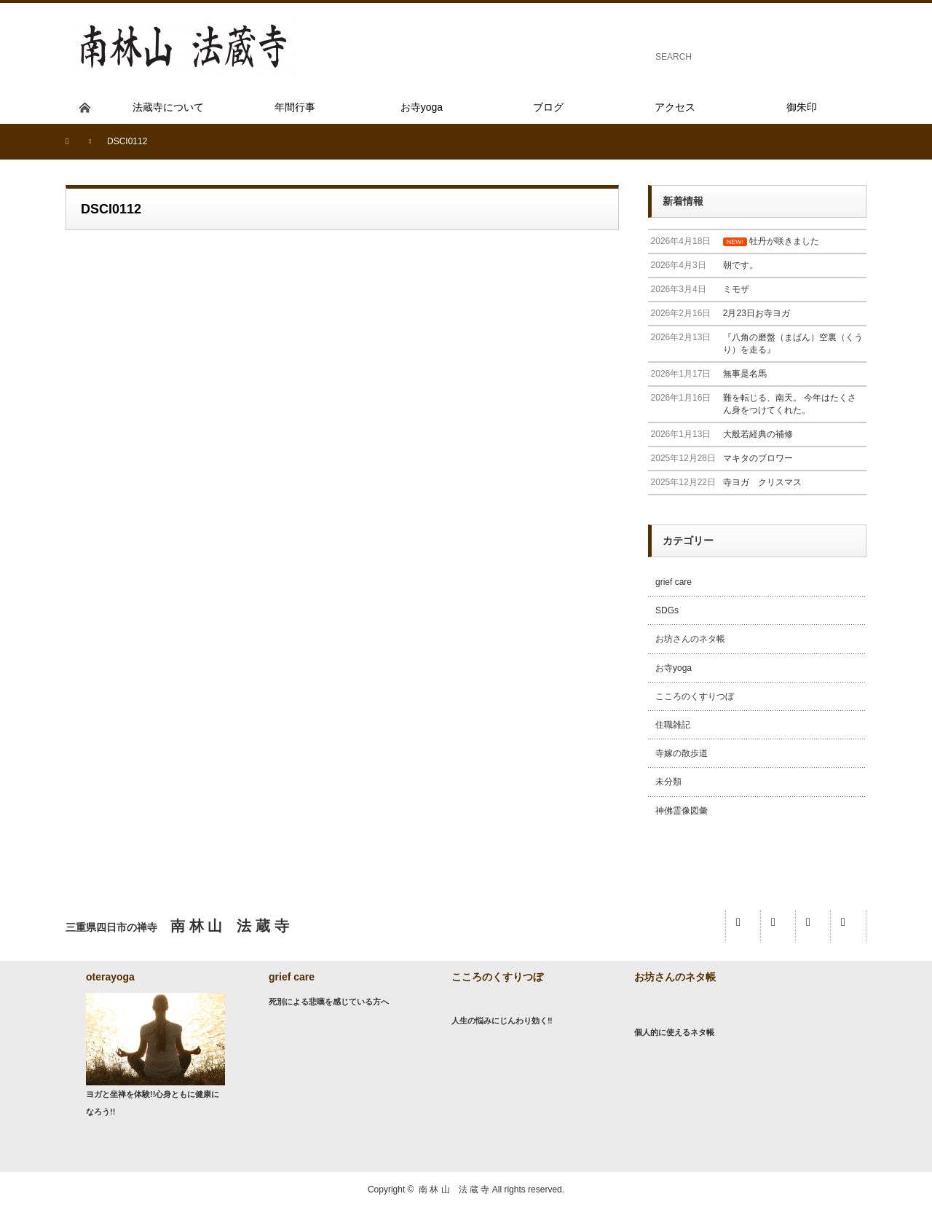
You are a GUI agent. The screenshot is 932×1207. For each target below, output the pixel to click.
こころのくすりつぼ (694, 696)
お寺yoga (673, 668)
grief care (673, 582)
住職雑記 (672, 725)
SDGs (667, 610)
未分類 (668, 782)
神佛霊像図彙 (681, 811)
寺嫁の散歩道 (681, 753)
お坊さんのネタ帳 (690, 639)
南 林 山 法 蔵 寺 (454, 1189)
